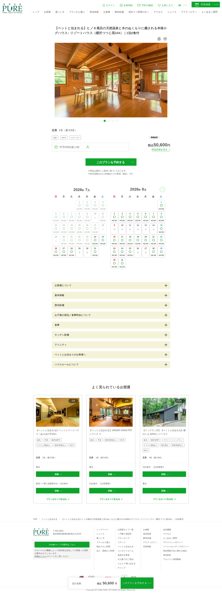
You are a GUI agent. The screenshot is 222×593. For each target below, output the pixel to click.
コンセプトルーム (126, 551)
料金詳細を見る (159, 149)
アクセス (158, 12)
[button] (105, 121)
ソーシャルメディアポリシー (176, 546)
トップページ (102, 529)
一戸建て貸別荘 (125, 534)
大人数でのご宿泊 (126, 559)
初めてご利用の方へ (139, 12)
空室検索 (147, 546)
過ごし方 (59, 12)
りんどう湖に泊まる (126, 563)
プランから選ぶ (77, 12)
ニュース (171, 12)
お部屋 (47, 12)
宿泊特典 (94, 12)
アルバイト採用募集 (172, 559)
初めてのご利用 (103, 546)
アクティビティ (189, 12)
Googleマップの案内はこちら (62, 544)
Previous (37, 412)
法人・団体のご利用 (105, 551)
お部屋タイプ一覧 (126, 529)
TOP (35, 519)
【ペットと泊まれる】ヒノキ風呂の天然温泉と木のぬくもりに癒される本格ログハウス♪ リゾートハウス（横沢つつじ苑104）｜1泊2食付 (123, 519)
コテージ (122, 542)
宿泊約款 (167, 555)
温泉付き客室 (124, 555)
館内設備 (119, 12)
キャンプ (122, 568)
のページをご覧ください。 (53, 556)
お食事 (106, 12)
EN (185, 5)
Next (77, 412)
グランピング (124, 538)
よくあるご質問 (209, 12)
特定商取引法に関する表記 (175, 551)
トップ (35, 12)
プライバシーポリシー (173, 542)
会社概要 (167, 529)
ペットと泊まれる (49, 519)
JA (179, 5)
